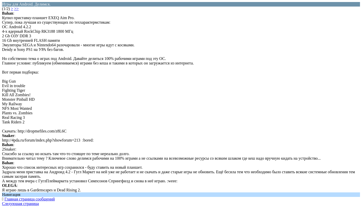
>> (16, 9)
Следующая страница (20, 203)
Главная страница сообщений (30, 199)
